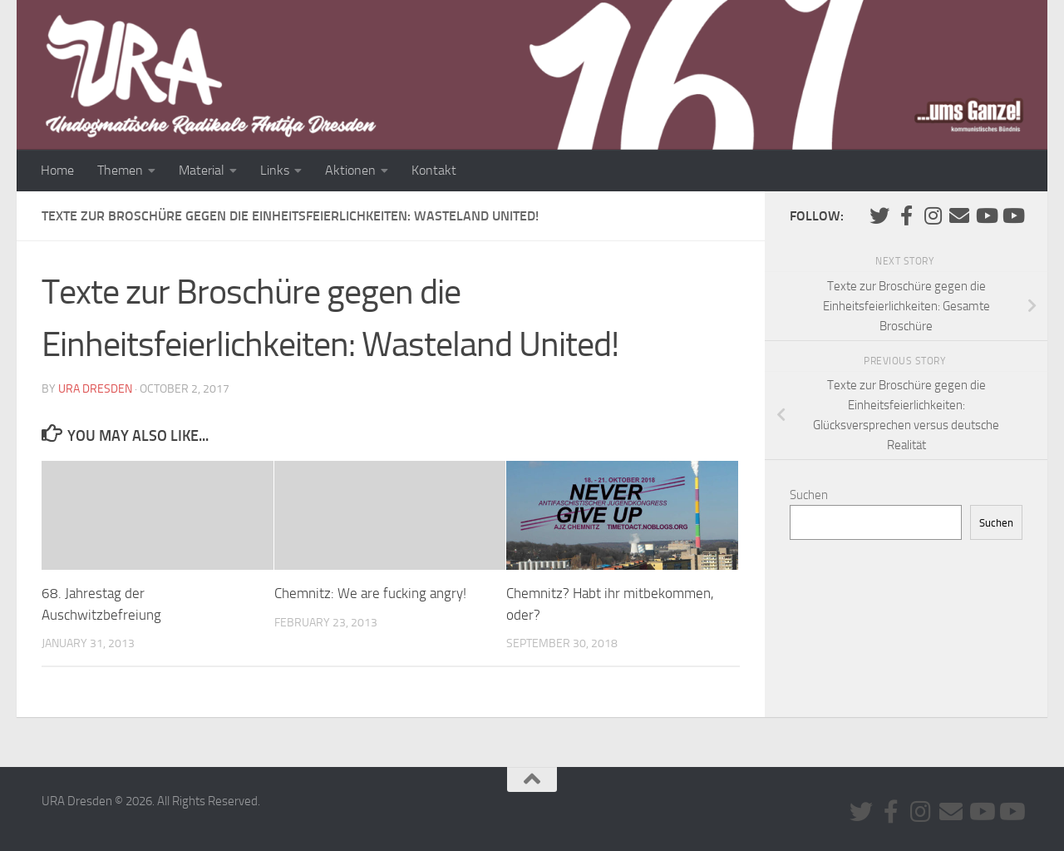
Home (57, 170)
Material (201, 170)
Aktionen (350, 170)
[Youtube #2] (1012, 215)
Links (274, 170)
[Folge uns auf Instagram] (933, 215)
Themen (120, 170)
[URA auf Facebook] (906, 215)
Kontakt (433, 170)
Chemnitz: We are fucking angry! (370, 593)
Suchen (809, 494)
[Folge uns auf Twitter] (879, 215)
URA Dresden (95, 389)
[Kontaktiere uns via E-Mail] (959, 215)
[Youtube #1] (986, 215)
